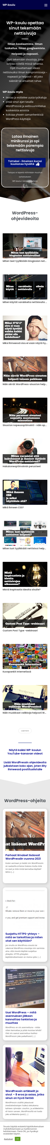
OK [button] (17, 1139)
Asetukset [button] (8, 1139)
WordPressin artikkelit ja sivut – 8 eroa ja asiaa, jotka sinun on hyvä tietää (24, 1094)
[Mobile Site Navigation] (45, 5)
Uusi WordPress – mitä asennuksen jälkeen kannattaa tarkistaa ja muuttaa (21, 1018)
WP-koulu (9, 5)
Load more (25, 731)
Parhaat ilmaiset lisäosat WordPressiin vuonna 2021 (23, 857)
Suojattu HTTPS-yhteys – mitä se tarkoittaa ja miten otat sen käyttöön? (24, 937)
